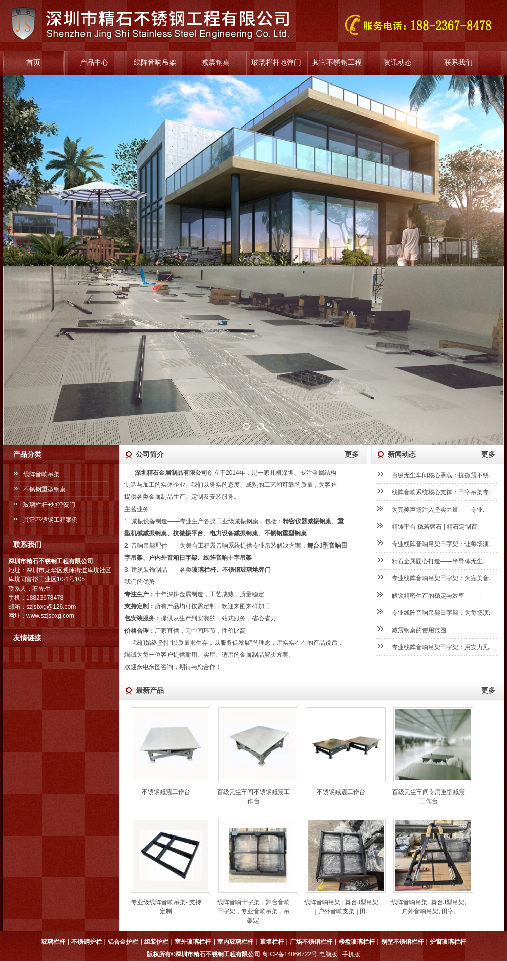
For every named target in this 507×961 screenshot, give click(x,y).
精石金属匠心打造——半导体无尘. (438, 561)
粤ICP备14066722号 (289, 954)
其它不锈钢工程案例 (50, 519)
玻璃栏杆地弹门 (276, 62)
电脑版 (328, 954)
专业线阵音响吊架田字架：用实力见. (441, 647)
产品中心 (94, 62)
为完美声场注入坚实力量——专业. (438, 509)
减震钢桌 (215, 62)
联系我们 (458, 62)
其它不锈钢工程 (337, 62)
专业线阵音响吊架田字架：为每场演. (441, 612)
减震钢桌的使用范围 (419, 630)
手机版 (351, 954)
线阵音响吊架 (155, 62)
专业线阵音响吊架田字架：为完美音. (441, 578)
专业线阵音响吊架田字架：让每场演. (441, 544)
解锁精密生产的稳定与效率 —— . (437, 595)
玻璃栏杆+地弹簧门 (49, 504)
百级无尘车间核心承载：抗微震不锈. (441, 475)
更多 (352, 454)
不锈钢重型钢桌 (44, 489)
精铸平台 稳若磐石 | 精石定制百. (435, 526)
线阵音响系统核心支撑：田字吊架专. (441, 492)
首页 (33, 62)
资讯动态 (398, 62)
